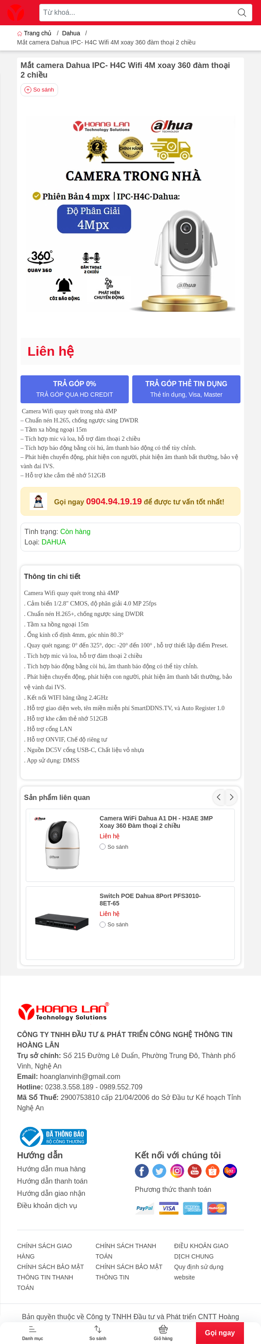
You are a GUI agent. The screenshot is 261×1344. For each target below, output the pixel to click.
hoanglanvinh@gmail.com (80, 1076)
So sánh (39, 89)
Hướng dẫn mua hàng (51, 1169)
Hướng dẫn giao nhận (51, 1193)
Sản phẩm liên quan (57, 797)
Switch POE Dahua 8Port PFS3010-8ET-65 (150, 899)
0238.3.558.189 (69, 1087)
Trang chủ (35, 33)
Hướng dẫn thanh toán (52, 1181)
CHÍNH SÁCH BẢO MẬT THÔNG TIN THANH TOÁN (50, 1277)
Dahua (71, 33)
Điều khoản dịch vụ (47, 1205)
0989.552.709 (121, 1087)
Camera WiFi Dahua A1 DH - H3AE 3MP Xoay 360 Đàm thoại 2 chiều (156, 822)
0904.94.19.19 (114, 501)
